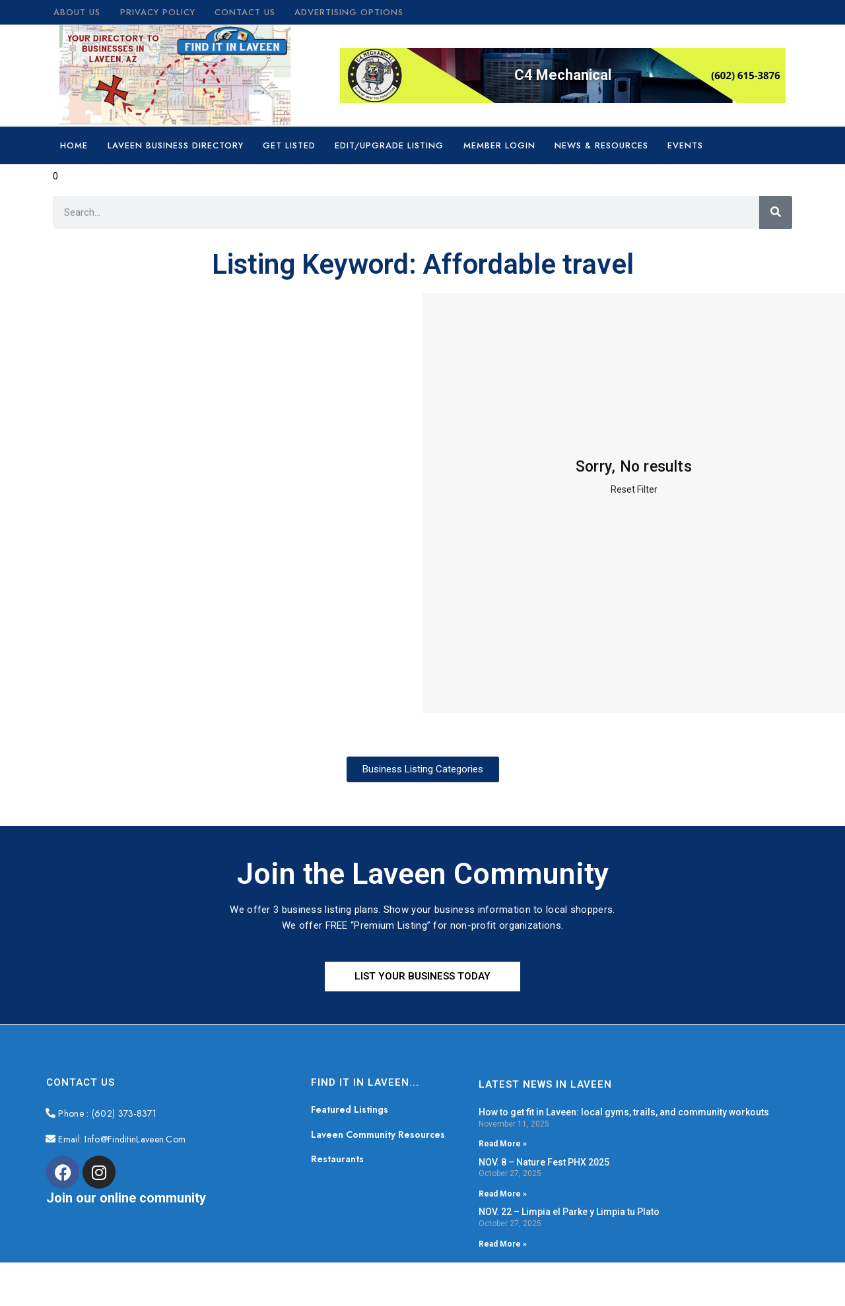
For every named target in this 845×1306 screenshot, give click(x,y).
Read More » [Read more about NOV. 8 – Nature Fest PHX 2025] (503, 1193)
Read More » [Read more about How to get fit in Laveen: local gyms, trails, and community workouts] (503, 1143)
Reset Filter (634, 489)
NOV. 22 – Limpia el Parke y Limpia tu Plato (569, 1211)
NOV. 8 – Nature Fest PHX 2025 (544, 1162)
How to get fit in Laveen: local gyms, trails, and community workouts (624, 1112)
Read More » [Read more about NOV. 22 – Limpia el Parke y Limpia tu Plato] (503, 1244)
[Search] (775, 212)
